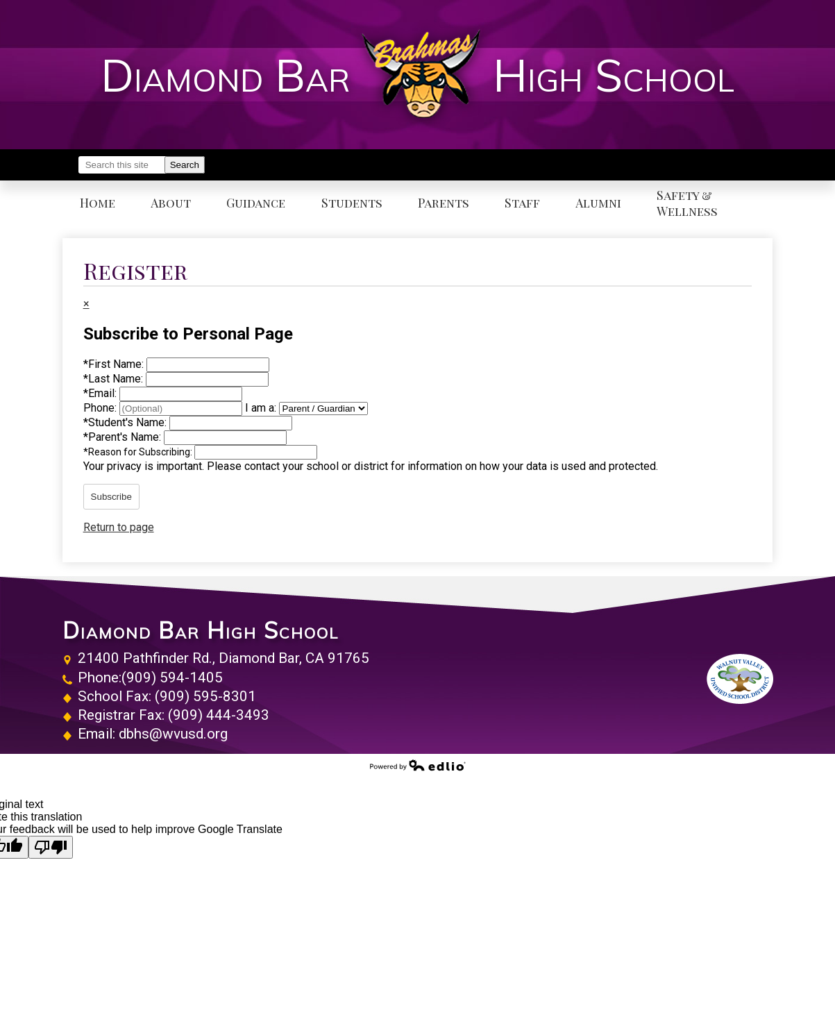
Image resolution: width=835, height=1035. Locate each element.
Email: (101, 393)
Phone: (101, 407)
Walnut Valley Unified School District (740, 679)
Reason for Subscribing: (138, 451)
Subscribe (111, 496)
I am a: (260, 407)
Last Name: (114, 378)
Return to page (118, 527)
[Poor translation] (50, 847)
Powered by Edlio (417, 765)
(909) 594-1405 (172, 677)
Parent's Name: (123, 437)
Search (184, 165)
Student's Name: (126, 422)
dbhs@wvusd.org (173, 733)
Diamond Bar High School (200, 630)
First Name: (114, 364)
